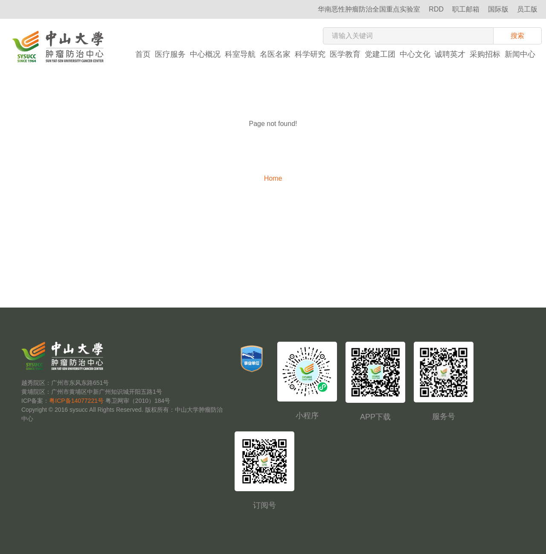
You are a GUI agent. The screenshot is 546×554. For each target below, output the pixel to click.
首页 (143, 54)
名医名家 (275, 54)
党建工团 (380, 54)
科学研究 (310, 54)
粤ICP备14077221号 (76, 400)
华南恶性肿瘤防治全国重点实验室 (369, 9)
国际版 (498, 9)
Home (273, 178)
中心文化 (415, 54)
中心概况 (205, 54)
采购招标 (485, 54)
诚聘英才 (450, 54)
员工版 (527, 9)
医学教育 (345, 54)
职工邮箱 (465, 9)
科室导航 (240, 54)
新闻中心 (520, 54)
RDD (436, 9)
